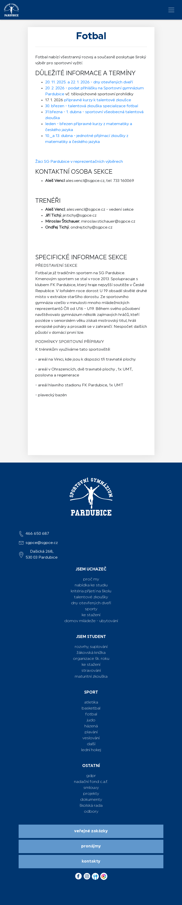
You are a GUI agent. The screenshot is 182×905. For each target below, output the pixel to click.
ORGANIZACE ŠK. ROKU (91, 659)
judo (91, 720)
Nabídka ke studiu (91, 585)
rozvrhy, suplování (91, 647)
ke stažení (91, 665)
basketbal (91, 708)
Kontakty (91, 862)
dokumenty (91, 800)
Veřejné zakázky (91, 831)
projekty (91, 794)
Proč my (91, 579)
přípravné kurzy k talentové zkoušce (97, 100)
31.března (54, 112)
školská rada (91, 806)
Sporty (91, 609)
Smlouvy (91, 788)
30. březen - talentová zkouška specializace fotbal (91, 106)
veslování (91, 738)
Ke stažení (91, 615)
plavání (91, 732)
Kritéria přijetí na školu (91, 591)
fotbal (91, 714)
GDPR (91, 776)
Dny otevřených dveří (91, 603)
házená (91, 726)
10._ (48, 136)
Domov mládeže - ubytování (91, 621)
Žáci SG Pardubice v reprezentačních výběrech (79, 162)
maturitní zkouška (91, 677)
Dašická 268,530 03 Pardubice (42, 555)
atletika (91, 702)
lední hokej (91, 750)
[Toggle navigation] (171, 10)
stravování (91, 671)
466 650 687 (37, 534)
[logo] (11, 10)
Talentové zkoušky (91, 597)
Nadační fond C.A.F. (91, 782)
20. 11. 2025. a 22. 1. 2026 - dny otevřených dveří (89, 82)
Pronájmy (91, 846)
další (91, 744)
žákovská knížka (91, 653)
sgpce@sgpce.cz (42, 543)
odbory (91, 812)
